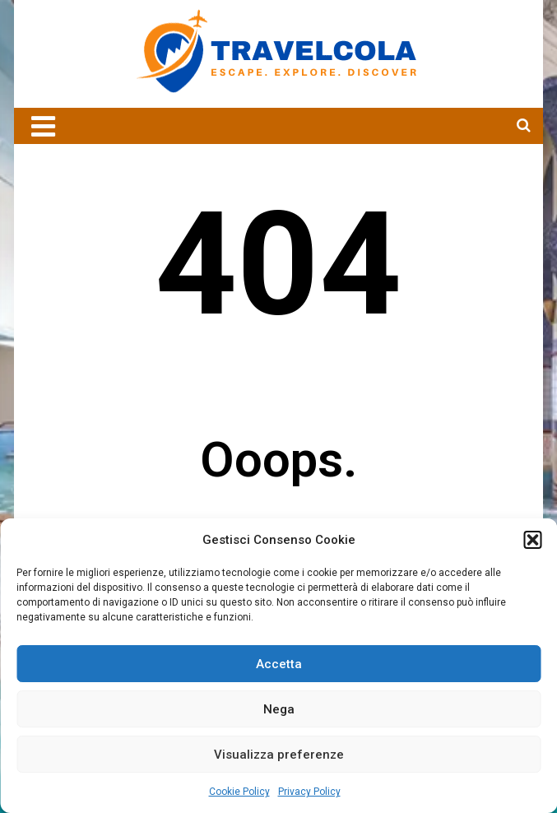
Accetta (279, 664)
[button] (532, 540)
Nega (279, 709)
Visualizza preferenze (279, 754)
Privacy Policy (309, 791)
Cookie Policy (239, 791)
